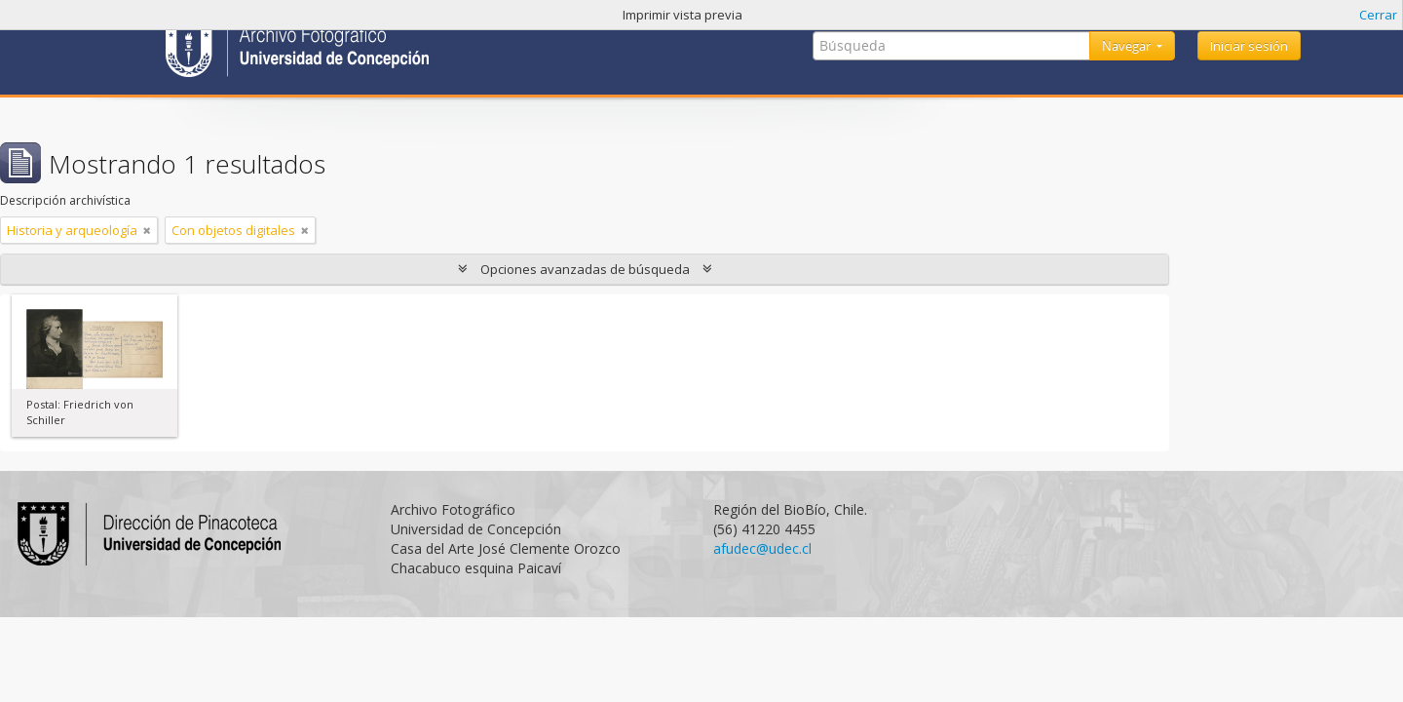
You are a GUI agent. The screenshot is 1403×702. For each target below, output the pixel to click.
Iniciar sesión (1249, 46)
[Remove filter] (147, 230)
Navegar (1128, 46)
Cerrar (1378, 14)
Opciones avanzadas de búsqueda (585, 269)
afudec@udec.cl (762, 548)
